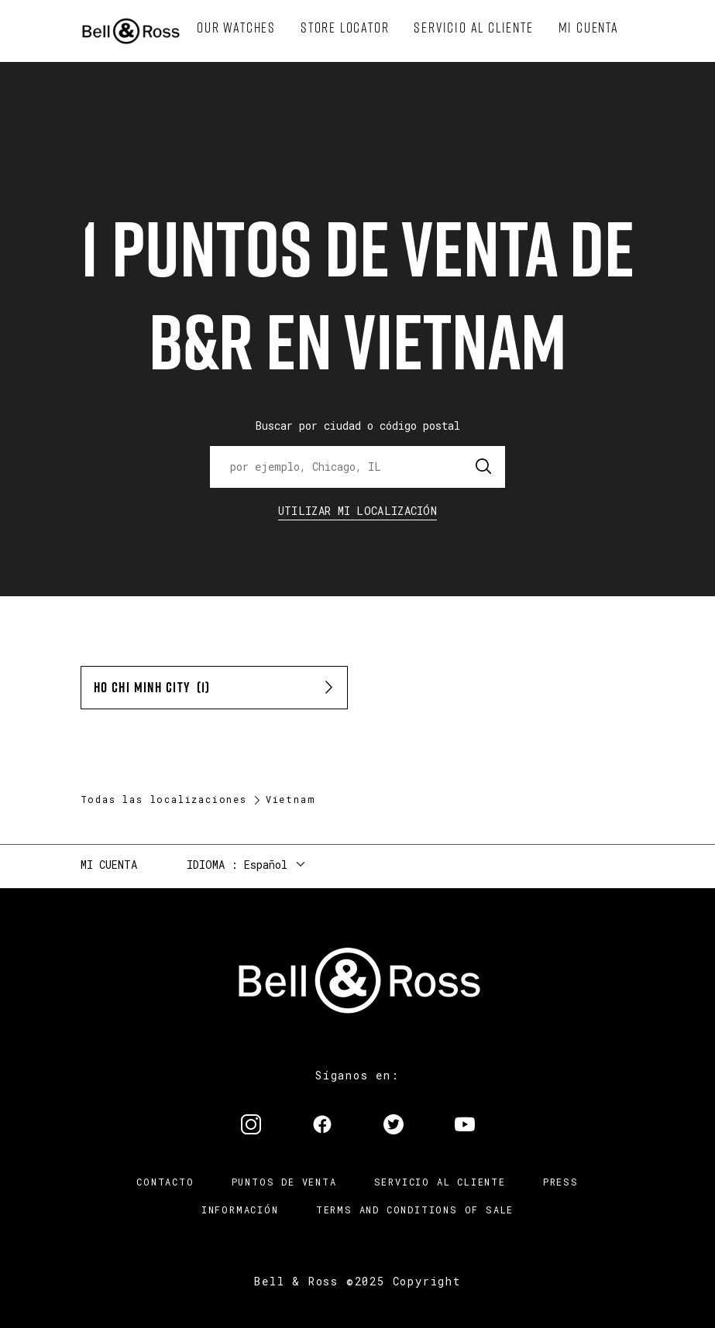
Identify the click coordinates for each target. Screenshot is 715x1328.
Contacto (165, 1181)
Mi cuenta (109, 864)
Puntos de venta (284, 1181)
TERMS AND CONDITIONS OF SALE (415, 1209)
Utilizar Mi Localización (357, 510)
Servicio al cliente (440, 1181)
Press (561, 1181)
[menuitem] (236, 27)
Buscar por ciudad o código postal (358, 425)
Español (265, 864)
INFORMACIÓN (240, 1209)
